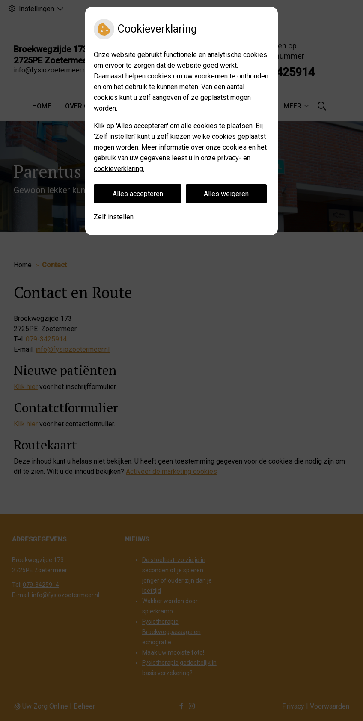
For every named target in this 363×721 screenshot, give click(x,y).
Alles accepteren (138, 194)
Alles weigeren (226, 194)
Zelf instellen (114, 217)
